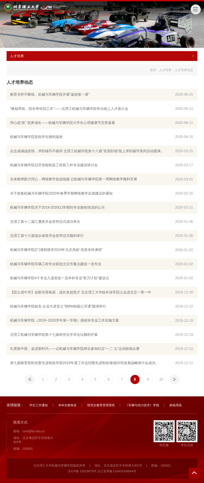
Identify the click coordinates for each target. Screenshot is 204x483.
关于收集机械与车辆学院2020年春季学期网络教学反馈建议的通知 (61, 193)
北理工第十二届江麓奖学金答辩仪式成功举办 (45, 222)
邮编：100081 (23, 448)
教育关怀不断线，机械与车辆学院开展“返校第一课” (50, 94)
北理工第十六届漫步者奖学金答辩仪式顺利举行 (47, 236)
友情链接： (15, 405)
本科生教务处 (67, 405)
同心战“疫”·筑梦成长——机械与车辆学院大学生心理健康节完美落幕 (62, 123)
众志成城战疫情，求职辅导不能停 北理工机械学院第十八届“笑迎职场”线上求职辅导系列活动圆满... (86, 151)
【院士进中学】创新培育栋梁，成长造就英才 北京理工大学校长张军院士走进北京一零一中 (80, 292)
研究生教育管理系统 (101, 405)
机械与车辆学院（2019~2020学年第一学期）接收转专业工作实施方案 (64, 320)
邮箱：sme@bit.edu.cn (29, 431)
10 (161, 379)
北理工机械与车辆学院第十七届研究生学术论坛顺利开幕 (54, 334)
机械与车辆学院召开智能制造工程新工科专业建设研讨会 (54, 165)
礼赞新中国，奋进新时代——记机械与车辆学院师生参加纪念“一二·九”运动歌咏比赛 (75, 349)
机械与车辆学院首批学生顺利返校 (36, 137)
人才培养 (165, 70)
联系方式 (20, 422)
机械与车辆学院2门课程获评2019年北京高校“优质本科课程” (56, 250)
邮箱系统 (176, 405)
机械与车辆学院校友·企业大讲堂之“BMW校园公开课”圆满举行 (58, 306)
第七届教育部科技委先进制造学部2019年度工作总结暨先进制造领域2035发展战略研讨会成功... (84, 363)
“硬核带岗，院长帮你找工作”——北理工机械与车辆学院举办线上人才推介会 (69, 109)
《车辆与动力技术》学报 (142, 405)
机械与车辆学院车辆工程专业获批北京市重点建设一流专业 (55, 264)
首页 (153, 70)
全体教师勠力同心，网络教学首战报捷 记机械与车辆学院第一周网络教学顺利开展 (73, 179)
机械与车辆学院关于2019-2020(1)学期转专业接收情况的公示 (57, 207)
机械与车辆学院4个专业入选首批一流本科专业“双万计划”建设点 (59, 278)
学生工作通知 (38, 405)
